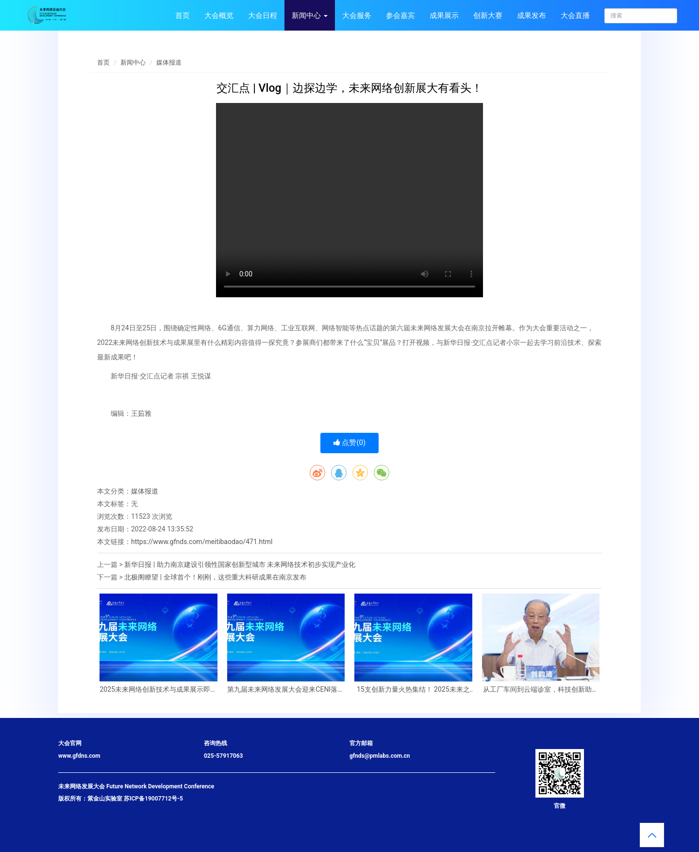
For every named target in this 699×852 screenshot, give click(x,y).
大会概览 (218, 15)
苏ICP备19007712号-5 (153, 798)
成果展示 (444, 15)
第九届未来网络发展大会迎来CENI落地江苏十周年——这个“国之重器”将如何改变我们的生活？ (286, 689)
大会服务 (356, 15)
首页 (182, 15)
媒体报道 (169, 62)
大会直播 (575, 15)
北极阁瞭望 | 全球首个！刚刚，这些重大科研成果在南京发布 (215, 577)
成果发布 (531, 15)
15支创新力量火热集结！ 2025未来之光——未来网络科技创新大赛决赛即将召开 (413, 689)
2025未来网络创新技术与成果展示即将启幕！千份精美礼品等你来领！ (158, 689)
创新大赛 (487, 15)
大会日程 (262, 15)
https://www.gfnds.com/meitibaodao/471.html (202, 541)
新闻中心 (310, 15)
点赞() (349, 442)
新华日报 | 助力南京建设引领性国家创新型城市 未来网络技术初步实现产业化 (239, 564)
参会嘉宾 (400, 15)
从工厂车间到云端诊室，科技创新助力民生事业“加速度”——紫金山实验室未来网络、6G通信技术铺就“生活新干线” (540, 689)
